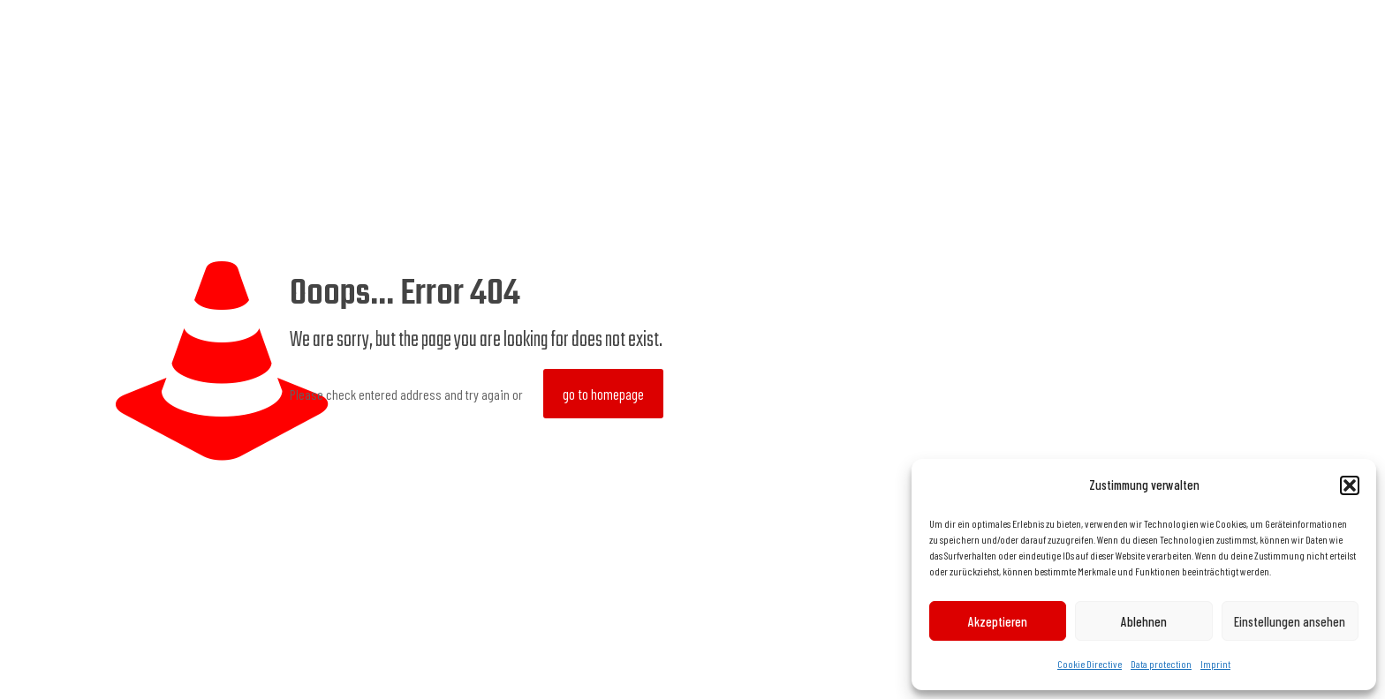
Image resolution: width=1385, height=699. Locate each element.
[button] (1350, 485)
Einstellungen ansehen (1289, 621)
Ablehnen (1144, 621)
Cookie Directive (1089, 664)
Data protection (1161, 664)
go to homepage (603, 393)
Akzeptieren (997, 621)
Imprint (1215, 664)
